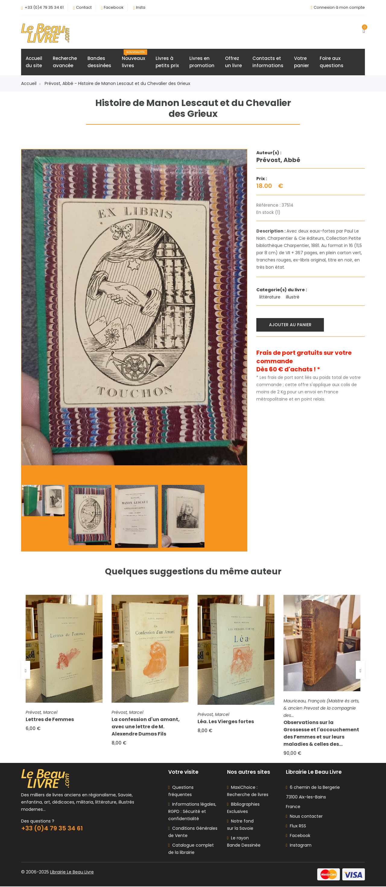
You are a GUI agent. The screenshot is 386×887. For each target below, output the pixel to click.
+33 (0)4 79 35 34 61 (44, 7)
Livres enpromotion (201, 62)
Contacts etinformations (267, 62)
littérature (270, 297)
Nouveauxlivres (134, 59)
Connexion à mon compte (339, 7)
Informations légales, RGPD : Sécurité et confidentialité (192, 812)
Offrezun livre (233, 62)
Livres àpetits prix (167, 62)
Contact (84, 7)
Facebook (114, 7)
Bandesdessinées (99, 62)
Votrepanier (301, 62)
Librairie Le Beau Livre (72, 873)
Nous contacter (304, 817)
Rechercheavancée (65, 62)
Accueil (30, 84)
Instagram (299, 846)
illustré (293, 297)
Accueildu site (34, 62)
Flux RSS (296, 826)
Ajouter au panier (290, 325)
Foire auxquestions (331, 62)
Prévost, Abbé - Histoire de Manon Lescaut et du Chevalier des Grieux (117, 84)
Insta (140, 7)
